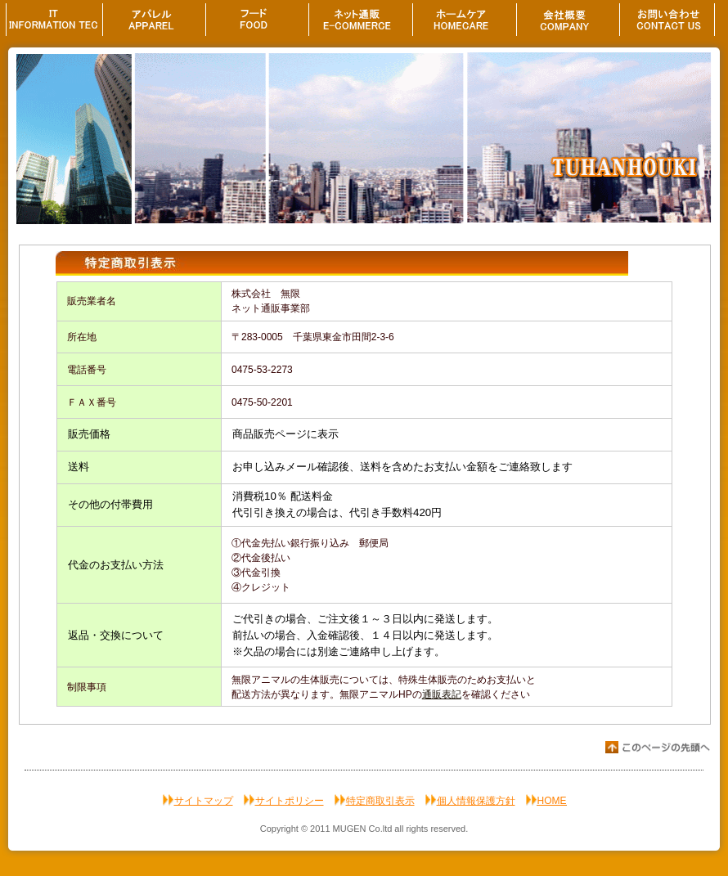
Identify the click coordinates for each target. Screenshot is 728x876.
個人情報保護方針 (476, 800)
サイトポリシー (289, 800)
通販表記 (441, 694)
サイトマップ (203, 800)
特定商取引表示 (380, 800)
